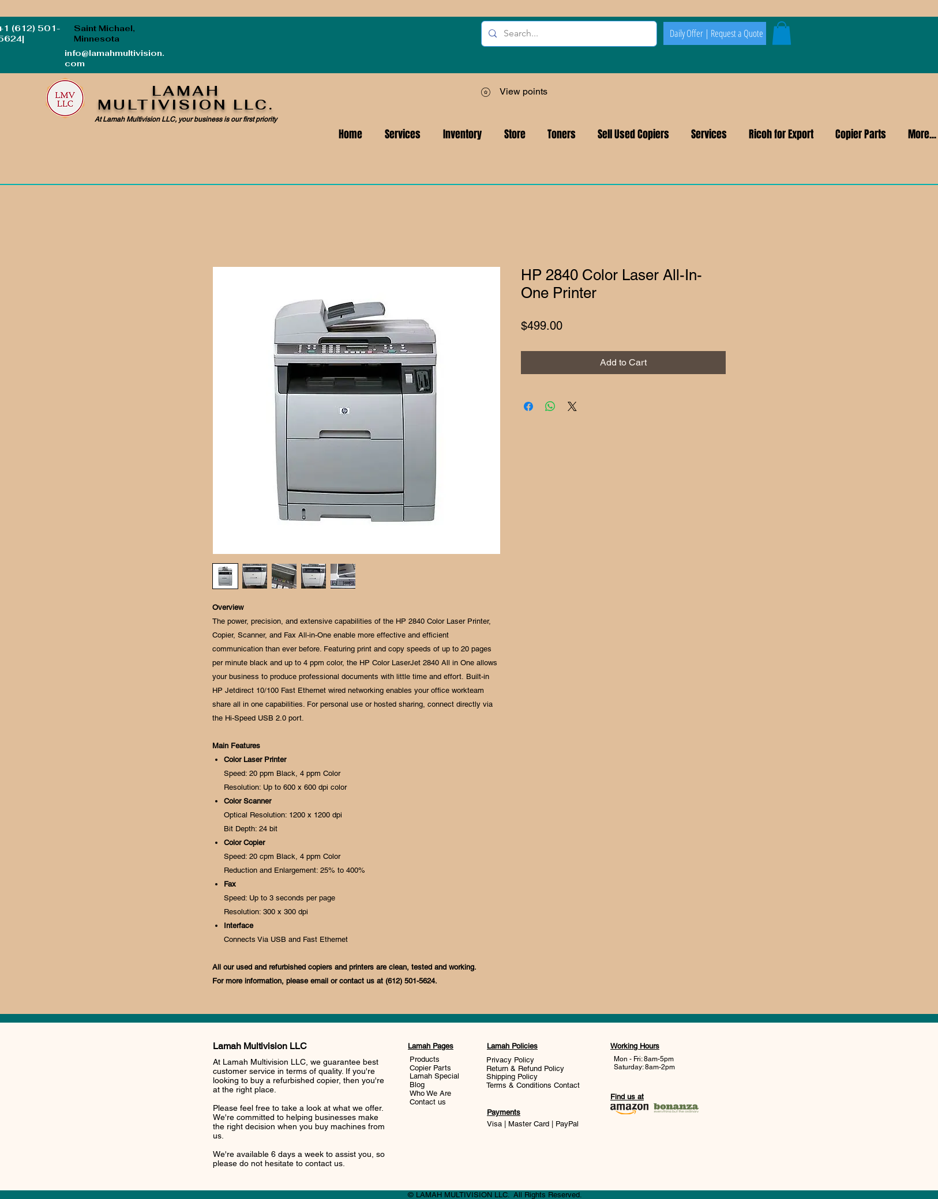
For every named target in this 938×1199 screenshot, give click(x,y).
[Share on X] (572, 406)
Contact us (428, 1102)
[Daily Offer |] (689, 33)
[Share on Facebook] (528, 406)
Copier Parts (430, 1068)
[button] (709, 134)
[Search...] (568, 33)
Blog (417, 1084)
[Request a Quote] (736, 33)
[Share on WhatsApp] (550, 406)
